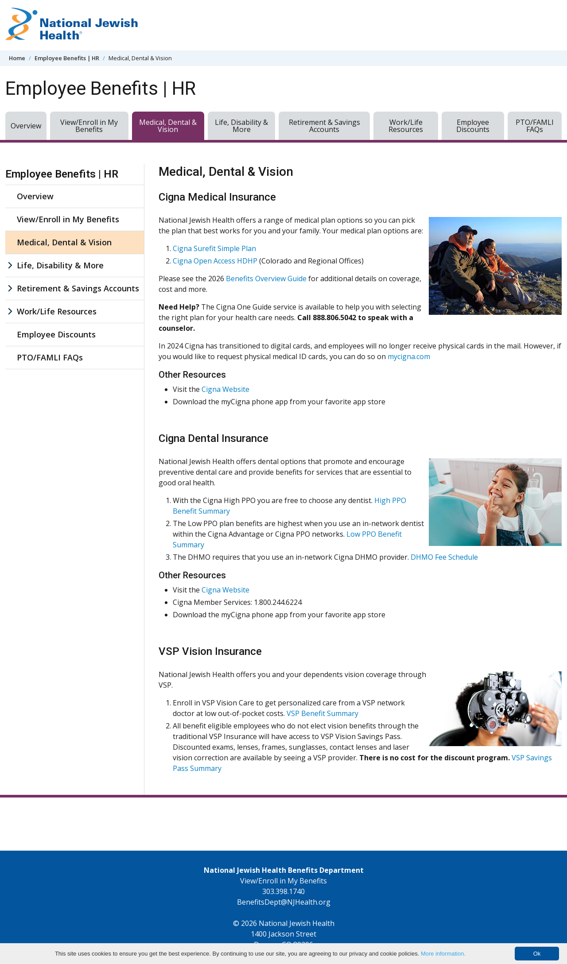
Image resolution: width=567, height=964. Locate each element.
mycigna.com (409, 356)
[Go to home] (71, 25)
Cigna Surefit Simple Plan (214, 248)
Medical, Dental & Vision (168, 125)
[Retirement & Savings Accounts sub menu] (9, 288)
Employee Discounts (472, 125)
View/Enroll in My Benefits (89, 125)
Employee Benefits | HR (67, 58)
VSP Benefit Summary (322, 713)
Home (17, 58)
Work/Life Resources (405, 125)
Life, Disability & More (241, 125)
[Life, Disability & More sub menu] (9, 265)
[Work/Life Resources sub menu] (9, 311)
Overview (26, 126)
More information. (443, 953)
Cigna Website (225, 389)
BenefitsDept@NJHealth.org (283, 902)
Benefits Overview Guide (266, 278)
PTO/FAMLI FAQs (535, 125)
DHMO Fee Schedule (444, 557)
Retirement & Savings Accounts (324, 125)
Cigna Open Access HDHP (215, 261)
